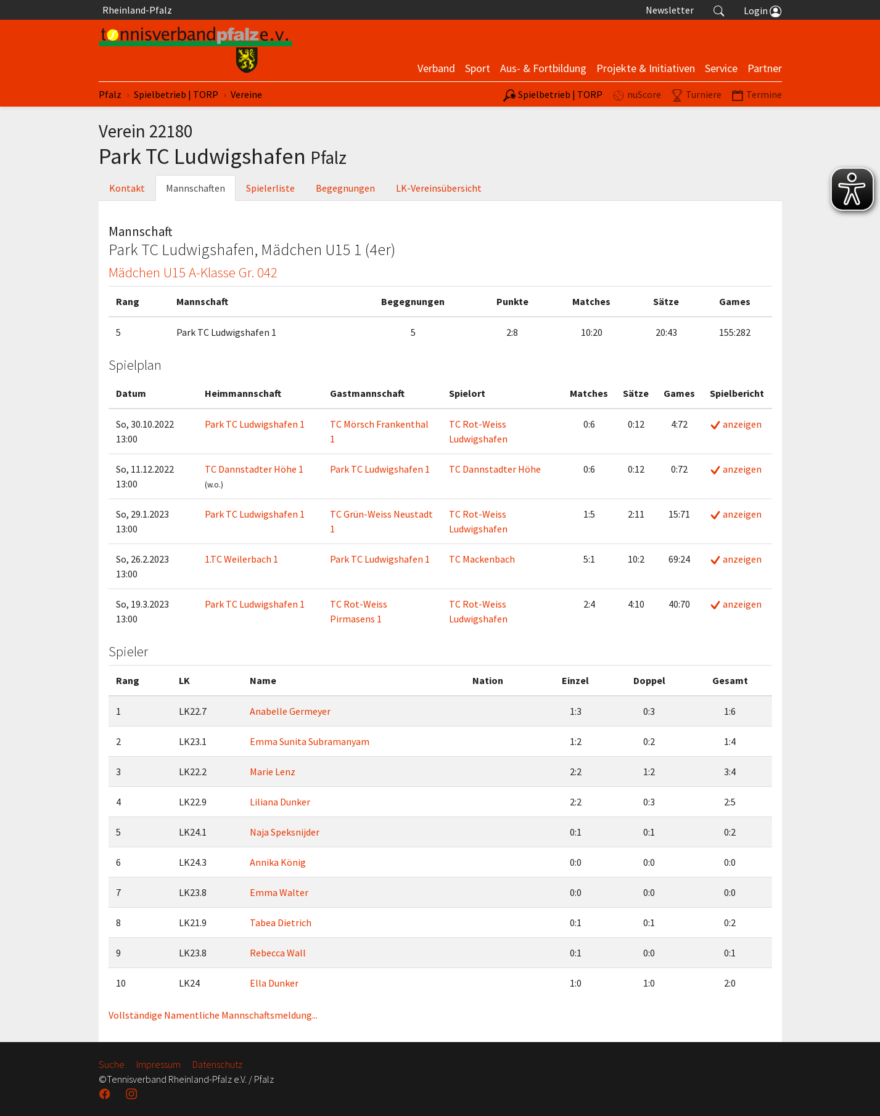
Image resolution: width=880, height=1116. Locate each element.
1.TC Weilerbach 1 (241, 559)
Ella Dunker (274, 983)
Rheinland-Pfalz (135, 10)
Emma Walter (279, 892)
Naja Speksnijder (284, 832)
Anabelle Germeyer (290, 711)
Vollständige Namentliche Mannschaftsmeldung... (213, 1015)
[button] (719, 10)
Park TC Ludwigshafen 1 (255, 424)
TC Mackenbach (482, 559)
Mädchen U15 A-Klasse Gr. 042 (193, 272)
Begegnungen (345, 188)
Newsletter (670, 10)
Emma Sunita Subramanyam (309, 741)
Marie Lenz (272, 771)
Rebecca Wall (278, 953)
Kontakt (127, 188)
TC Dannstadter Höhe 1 (254, 469)
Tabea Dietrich (280, 922)
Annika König (278, 862)
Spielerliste (270, 188)
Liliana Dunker (280, 802)
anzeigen (736, 424)
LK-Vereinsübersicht (439, 188)
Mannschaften (195, 188)
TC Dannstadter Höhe (495, 469)
